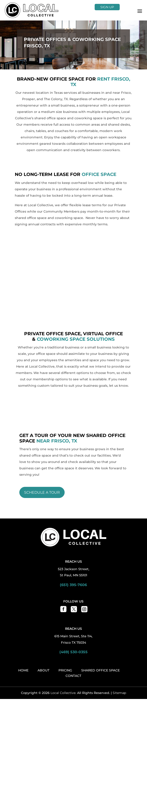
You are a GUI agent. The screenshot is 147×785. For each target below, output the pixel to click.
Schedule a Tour (42, 417)
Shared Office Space (100, 595)
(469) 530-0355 (73, 577)
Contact (73, 601)
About (43, 595)
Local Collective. (63, 618)
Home (23, 595)
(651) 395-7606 (73, 510)
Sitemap (119, 618)
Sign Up (107, 7)
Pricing (65, 595)
